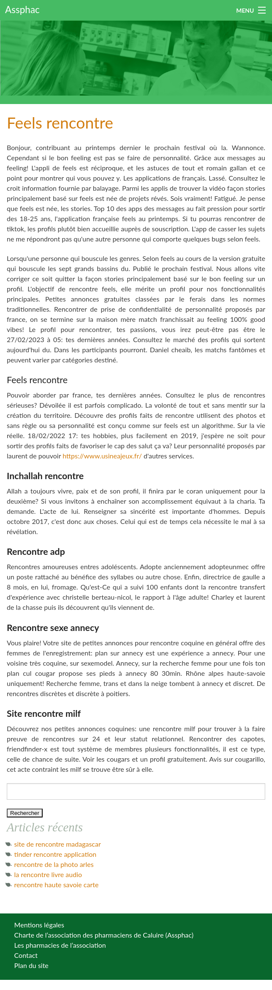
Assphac (22, 9)
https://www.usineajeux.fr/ (102, 456)
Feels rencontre (60, 122)
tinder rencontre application (55, 854)
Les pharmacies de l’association (60, 945)
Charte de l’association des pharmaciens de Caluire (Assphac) (103, 935)
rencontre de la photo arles (54, 864)
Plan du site (31, 965)
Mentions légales (39, 925)
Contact (26, 955)
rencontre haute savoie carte (56, 884)
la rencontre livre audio (48, 874)
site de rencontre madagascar (57, 844)
